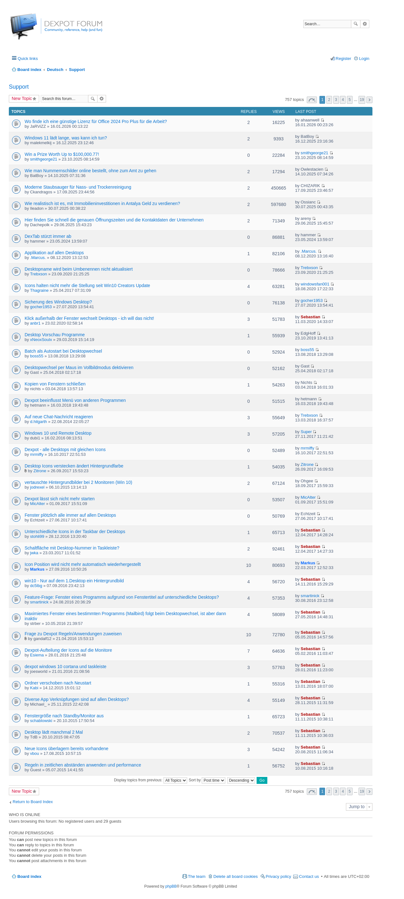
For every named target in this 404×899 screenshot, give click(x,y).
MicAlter (37, 503)
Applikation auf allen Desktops (54, 252)
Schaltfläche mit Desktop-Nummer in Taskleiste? (72, 547)
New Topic (22, 98)
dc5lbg (36, 585)
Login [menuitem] (364, 58)
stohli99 (37, 536)
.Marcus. (38, 257)
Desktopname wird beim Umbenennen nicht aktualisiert (79, 269)
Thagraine (39, 290)
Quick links (28, 58)
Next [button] (369, 100)
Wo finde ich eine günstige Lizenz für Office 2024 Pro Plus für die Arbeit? (96, 121)
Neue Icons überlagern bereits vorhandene (66, 748)
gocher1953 (41, 306)
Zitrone (39, 470)
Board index (29, 876)
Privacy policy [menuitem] (278, 876)
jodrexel (37, 487)
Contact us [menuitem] (309, 876)
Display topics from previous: (150, 780)
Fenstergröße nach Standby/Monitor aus (64, 715)
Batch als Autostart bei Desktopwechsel (63, 351)
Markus (37, 569)
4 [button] (343, 99)
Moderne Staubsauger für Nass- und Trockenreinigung (78, 187)
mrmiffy (36, 454)
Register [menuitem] (343, 58)
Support (19, 87)
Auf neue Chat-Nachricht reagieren (59, 416)
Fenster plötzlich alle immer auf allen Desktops (70, 515)
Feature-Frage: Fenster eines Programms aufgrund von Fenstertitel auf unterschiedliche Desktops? (122, 597)
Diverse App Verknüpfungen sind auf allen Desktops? (77, 699)
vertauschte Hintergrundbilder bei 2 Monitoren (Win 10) (78, 482)
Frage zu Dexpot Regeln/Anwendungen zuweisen (73, 633)
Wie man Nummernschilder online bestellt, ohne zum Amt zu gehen (90, 170)
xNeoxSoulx (41, 339)
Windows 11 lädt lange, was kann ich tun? (66, 137)
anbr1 (35, 323)
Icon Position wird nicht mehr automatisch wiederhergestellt (83, 564)
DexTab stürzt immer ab (48, 236)
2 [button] (329, 99)
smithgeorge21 (43, 159)
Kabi (34, 687)
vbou (34, 753)
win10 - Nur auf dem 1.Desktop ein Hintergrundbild (74, 580)
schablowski (41, 720)
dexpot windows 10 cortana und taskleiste (65, 666)
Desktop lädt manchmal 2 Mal (54, 732)
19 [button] (362, 99)
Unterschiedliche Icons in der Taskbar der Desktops (75, 531)
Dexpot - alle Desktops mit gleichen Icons (65, 449)
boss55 (36, 356)
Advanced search (364, 24)
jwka (34, 552)
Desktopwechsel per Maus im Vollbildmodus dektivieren (79, 367)
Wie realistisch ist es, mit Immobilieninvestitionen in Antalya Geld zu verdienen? (102, 203)
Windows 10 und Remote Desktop (58, 433)
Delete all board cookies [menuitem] (235, 876)
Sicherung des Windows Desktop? (58, 301)
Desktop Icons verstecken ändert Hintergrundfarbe (74, 465)
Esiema (37, 655)
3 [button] (336, 99)
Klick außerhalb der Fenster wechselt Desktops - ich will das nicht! (89, 318)
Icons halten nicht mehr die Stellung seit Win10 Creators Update (87, 285)
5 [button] (350, 99)
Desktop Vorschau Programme (55, 334)
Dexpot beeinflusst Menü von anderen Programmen (75, 400)
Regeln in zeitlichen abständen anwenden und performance (83, 764)
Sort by (207, 780)
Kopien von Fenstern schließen (55, 383)
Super (306, 431)
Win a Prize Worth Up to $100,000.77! (62, 154)
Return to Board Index (33, 801)
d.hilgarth (38, 421)
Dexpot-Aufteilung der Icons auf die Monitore (68, 650)
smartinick (39, 602)
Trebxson (38, 274)
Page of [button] (312, 100)
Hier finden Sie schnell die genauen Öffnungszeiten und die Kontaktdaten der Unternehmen (114, 219)
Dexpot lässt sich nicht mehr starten (60, 498)
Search (355, 24)
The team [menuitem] (196, 876)
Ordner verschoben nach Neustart (58, 682)
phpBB (171, 886)
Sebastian (310, 316)
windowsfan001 (315, 284)
